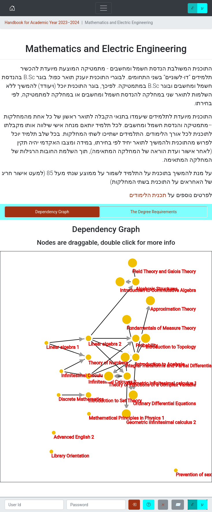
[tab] (52, 212)
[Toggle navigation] (103, 8)
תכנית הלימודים (148, 195)
